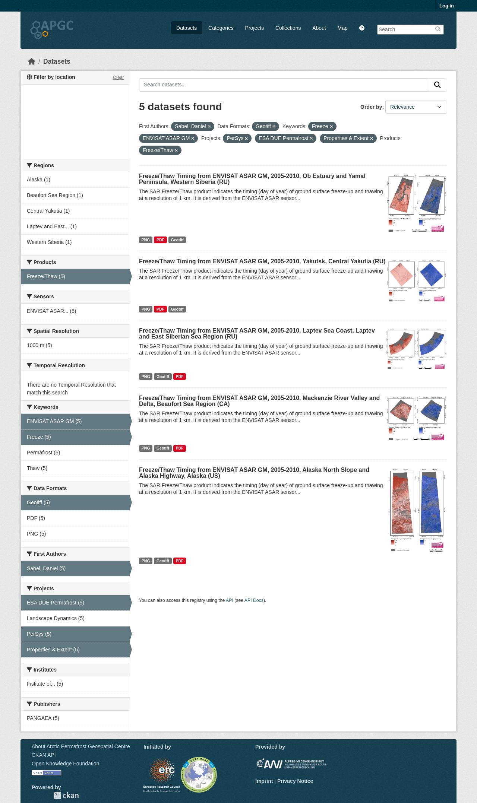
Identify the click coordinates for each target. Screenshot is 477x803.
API (229, 600)
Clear (118, 77)
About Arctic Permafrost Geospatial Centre (81, 746)
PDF (160, 240)
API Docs (253, 600)
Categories (221, 28)
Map (343, 28)
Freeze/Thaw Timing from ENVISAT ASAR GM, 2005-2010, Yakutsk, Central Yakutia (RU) (262, 261)
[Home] (31, 61)
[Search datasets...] (283, 85)
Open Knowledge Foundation (65, 763)
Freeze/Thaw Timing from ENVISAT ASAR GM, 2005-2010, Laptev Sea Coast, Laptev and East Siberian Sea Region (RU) (257, 333)
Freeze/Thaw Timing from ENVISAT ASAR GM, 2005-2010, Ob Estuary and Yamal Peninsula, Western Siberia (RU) (252, 179)
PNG (146, 240)
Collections (288, 28)
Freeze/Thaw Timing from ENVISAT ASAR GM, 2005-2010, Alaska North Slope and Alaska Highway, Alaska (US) (254, 473)
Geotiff (177, 240)
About (319, 28)
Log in (446, 6)
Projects (254, 28)
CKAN (66, 795)
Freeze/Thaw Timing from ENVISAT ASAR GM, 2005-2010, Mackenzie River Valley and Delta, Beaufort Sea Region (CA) (259, 401)
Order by (371, 107)
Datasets (186, 28)
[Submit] (437, 85)
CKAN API (44, 755)
